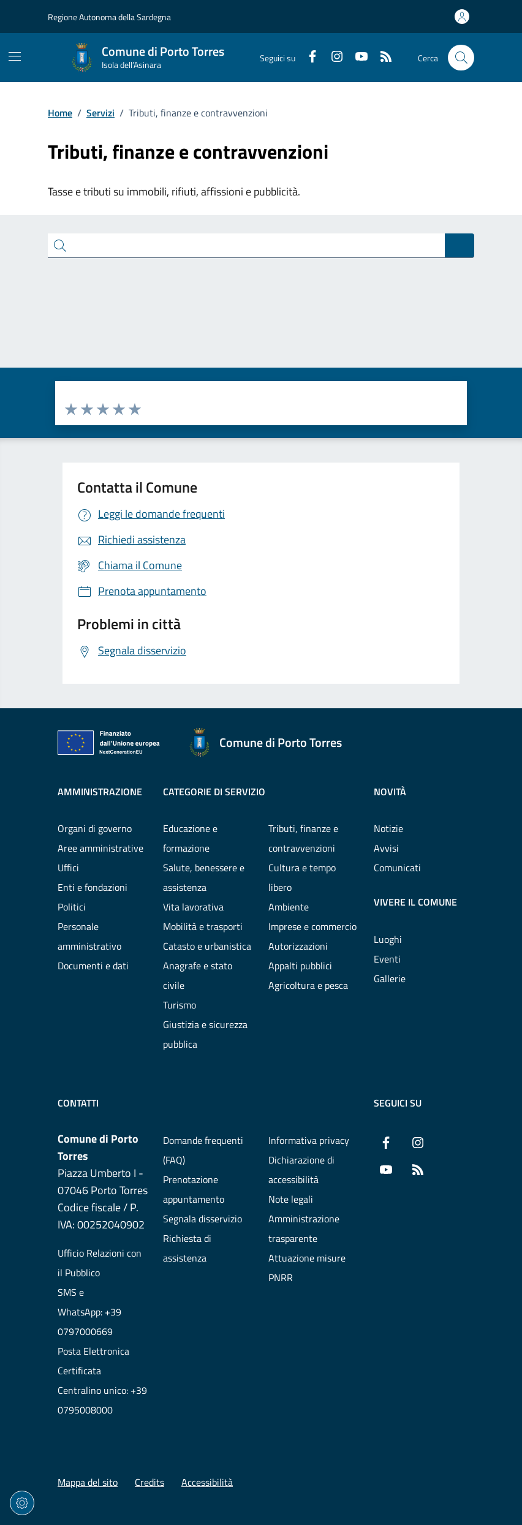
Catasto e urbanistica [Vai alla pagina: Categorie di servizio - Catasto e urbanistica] (207, 946)
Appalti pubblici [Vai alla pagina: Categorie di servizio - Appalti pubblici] (300, 965)
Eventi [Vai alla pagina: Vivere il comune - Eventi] (387, 959)
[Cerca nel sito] (461, 58)
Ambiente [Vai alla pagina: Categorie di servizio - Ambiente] (288, 906)
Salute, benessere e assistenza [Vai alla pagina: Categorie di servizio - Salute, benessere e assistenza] (203, 877)
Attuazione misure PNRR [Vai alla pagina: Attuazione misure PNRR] (307, 1268)
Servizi (100, 112)
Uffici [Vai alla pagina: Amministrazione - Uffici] (68, 867)
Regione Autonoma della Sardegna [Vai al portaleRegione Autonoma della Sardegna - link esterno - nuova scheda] (109, 16)
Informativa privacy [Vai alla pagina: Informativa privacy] (308, 1140)
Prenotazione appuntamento (193, 1189)
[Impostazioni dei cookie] (22, 1503)
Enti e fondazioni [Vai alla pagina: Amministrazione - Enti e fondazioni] (92, 887)
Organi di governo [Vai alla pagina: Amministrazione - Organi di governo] (95, 828)
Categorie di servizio (214, 791)
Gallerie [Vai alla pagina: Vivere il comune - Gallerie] (390, 978)
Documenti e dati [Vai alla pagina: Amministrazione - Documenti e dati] (93, 965)
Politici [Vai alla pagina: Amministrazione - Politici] (72, 906)
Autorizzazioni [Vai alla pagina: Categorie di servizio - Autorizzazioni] (298, 946)
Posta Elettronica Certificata (93, 1361)
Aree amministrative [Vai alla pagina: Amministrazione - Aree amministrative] (100, 848)
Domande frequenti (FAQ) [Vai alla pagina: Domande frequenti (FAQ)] (203, 1150)
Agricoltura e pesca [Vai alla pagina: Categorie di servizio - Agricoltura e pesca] (308, 985)
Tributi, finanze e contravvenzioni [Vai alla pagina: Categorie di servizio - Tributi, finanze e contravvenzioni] (303, 838)
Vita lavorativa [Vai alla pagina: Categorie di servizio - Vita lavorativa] (193, 906)
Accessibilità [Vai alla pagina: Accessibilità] (207, 1482)
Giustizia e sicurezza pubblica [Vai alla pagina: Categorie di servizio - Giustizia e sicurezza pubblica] (205, 1034)
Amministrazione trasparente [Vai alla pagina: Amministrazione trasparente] (303, 1228)
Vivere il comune (415, 902)
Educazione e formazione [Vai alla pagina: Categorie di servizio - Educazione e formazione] (190, 838)
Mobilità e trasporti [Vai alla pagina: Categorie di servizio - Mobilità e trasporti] (203, 926)
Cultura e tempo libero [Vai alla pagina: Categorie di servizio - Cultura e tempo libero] (302, 877)
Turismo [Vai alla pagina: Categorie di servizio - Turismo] (179, 1004)
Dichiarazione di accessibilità (301, 1169)
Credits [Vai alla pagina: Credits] (149, 1482)
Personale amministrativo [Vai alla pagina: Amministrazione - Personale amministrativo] (89, 936)
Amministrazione (100, 791)
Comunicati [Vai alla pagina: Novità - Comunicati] (397, 867)
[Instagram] (332, 57)
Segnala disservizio (202, 1218)
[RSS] (381, 57)
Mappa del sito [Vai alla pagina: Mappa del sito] (88, 1482)
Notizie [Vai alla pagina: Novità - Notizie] (388, 828)
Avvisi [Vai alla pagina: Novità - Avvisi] (386, 848)
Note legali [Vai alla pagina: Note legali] (290, 1199)
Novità (390, 791)
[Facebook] (307, 57)
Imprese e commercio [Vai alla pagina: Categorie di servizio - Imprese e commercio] (312, 926)
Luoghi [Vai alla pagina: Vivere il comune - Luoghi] (388, 939)
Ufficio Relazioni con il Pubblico (100, 1263)
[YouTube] (356, 57)
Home (60, 112)
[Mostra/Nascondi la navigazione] (14, 56)
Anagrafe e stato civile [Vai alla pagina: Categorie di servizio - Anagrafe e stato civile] (197, 975)
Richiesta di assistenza (187, 1248)
